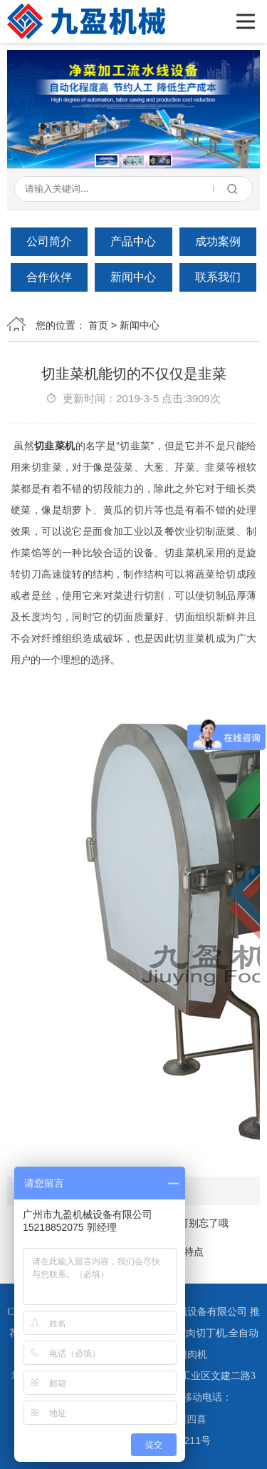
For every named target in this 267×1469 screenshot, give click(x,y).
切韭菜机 (54, 445)
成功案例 (218, 241)
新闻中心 (133, 277)
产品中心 (133, 241)
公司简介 (49, 241)
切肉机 (192, 1354)
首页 (98, 325)
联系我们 (218, 277)
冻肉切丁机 (201, 1333)
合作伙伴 (49, 277)
